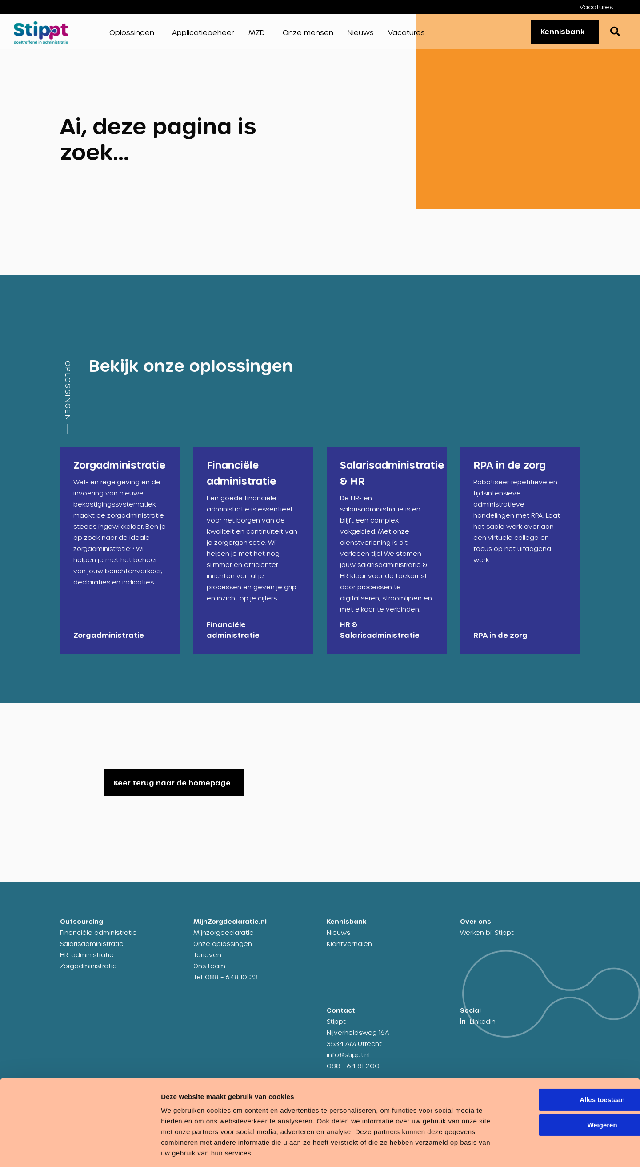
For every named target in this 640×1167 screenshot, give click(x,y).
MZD (256, 35)
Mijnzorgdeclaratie (223, 938)
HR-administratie (87, 960)
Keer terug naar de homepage (172, 788)
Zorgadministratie (88, 971)
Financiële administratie (98, 938)
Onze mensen (308, 35)
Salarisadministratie (92, 949)
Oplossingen (131, 35)
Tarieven (207, 960)
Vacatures (596, 7)
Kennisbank (559, 34)
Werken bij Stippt (487, 938)
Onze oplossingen (222, 949)
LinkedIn (483, 1027)
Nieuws (361, 35)
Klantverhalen (349, 949)
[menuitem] (603, 6)
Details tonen (137, 1149)
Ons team (209, 971)
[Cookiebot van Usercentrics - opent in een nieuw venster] (57, 1149)
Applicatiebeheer (203, 35)
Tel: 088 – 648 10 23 (225, 982)
